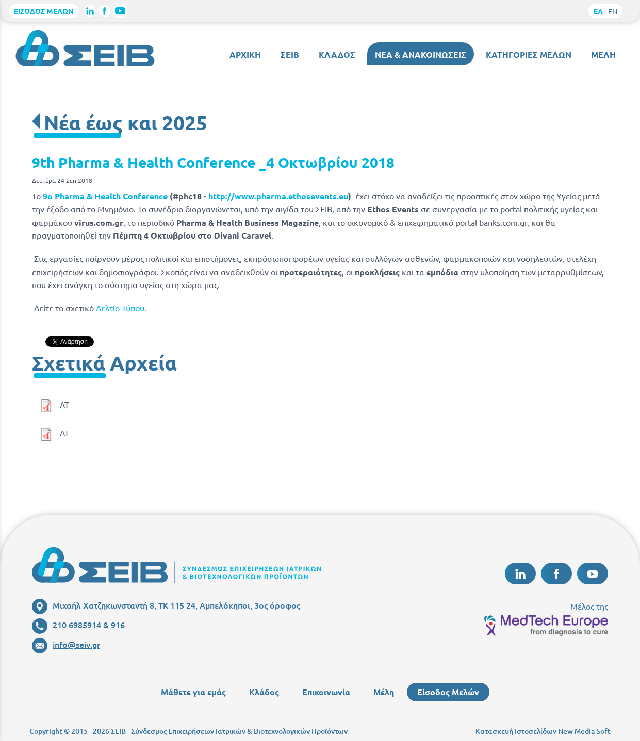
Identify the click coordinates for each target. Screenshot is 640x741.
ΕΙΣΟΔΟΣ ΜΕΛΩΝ (44, 10)
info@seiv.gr (66, 644)
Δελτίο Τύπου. (121, 307)
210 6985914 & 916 (78, 624)
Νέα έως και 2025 (125, 122)
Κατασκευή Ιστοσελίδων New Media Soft (543, 731)
